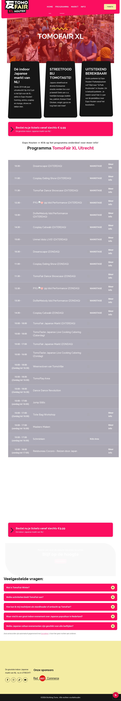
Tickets (110, 7)
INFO (83, 7)
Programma (62, 7)
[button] (113, 587)
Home (50, 7)
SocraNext (44, 634)
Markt (74, 7)
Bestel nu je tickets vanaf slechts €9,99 (40, 528)
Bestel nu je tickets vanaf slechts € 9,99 (41, 127)
